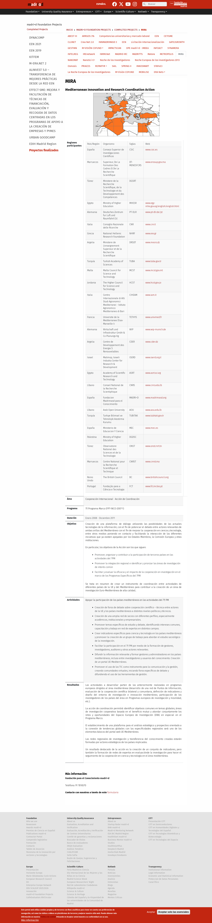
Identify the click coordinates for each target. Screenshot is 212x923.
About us (71, 821)
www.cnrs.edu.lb (153, 385)
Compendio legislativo (36, 840)
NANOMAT (73, 60)
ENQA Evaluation (74, 846)
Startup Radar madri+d (118, 824)
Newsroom (31, 824)
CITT (150, 818)
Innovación (31, 891)
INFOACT (158, 48)
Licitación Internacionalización (147, 42)
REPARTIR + (101, 66)
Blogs (110, 885)
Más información (30, 920)
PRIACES (85, 66)
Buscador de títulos (76, 840)
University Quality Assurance (80, 818)
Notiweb (111, 866)
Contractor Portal (34, 836)
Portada (111, 870)
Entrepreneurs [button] (83, 11)
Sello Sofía (72, 855)
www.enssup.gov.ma (155, 162)
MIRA (181, 54)
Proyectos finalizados (43, 150)
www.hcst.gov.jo (153, 282)
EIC (27, 882)
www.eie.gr (150, 233)
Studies (111, 843)
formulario (112, 792)
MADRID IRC (121, 54)
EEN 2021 (35, 44)
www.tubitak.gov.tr (154, 415)
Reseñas (112, 891)
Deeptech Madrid (116, 849)
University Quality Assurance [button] (57, 11)
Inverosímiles (114, 876)
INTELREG (73, 54)
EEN (157, 36)
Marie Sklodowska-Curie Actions (41, 876)
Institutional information (159, 870)
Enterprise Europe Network (38, 885)
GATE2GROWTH (177, 42)
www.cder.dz (151, 341)
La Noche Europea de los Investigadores (89, 72)
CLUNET (72, 42)
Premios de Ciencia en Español (40, 830)
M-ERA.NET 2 (37, 63)
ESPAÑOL (101, 4)
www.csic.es (151, 149)
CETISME (168, 36)
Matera (151, 54)
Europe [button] (107, 11)
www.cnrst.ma (152, 461)
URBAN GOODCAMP (42, 137)
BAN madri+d (114, 827)
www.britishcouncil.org (156, 477)
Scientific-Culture (75, 866)
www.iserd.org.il (153, 357)
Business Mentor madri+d (120, 840)
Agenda (111, 888)
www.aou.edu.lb (153, 410)
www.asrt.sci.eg (153, 373)
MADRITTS (137, 54)
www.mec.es (151, 428)
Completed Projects (37, 29)
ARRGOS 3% (88, 36)
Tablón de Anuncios (35, 849)
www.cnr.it (150, 224)
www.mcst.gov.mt (154, 270)
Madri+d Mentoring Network (120, 830)
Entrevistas (113, 882)
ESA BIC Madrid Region (118, 833)
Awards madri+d (33, 827)
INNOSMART (142, 66)
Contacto (30, 846)
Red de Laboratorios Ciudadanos (82, 885)
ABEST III (72, 36)
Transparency (154, 866)
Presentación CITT (156, 821)
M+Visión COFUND (124, 72)
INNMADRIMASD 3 (108, 42)
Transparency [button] (158, 11)
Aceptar (151, 912)
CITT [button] (97, 11)
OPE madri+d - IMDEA (137, 48)
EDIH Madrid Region (42, 144)
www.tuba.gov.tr (153, 261)
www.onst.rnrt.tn (153, 446)
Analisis (111, 879)
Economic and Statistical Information (165, 876)
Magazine (112, 894)
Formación (31, 843)
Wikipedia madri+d (75, 888)
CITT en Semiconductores (160, 824)
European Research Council (39, 879)
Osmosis (72, 66)
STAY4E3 (158, 66)
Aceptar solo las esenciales (173, 912)
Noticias (111, 873)
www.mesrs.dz (152, 242)
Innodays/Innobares (117, 855)
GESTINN (72, 48)
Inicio (69, 29)
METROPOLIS (166, 54)
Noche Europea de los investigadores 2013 (157, 60)
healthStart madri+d (117, 836)
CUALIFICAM (72, 852)
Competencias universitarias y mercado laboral (124, 36)
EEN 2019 (35, 50)
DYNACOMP (36, 38)
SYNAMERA (173, 48)
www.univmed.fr (153, 317)
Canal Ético (153, 882)
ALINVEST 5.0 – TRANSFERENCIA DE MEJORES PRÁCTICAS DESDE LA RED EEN (43, 76)
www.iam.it (150, 295)
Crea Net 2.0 (87, 42)
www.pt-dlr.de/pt (154, 212)
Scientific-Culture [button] (124, 11)
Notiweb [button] (142, 11)
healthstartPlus (115, 846)
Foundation (31, 818)
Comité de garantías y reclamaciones (84, 836)
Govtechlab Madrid (116, 852)
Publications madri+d (36, 833)
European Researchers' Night (80, 882)
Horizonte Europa (34, 873)
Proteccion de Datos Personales (163, 879)
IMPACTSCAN (114, 48)
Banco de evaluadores (77, 843)
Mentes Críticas (115, 897)
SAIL (114, 66)
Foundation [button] (32, 11)
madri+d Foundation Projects (44, 24)
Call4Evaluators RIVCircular (38, 897)
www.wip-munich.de (155, 329)
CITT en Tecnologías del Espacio (163, 840)
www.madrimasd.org (155, 397)
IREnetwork (89, 54)
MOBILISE (144, 72)
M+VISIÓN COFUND (91, 48)
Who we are (31, 821)
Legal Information (156, 873)
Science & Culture (75, 891)
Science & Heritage (76, 894)
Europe (29, 866)
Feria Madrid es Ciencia (78, 870)
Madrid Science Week (77, 879)
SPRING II (126, 66)
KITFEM (34, 57)
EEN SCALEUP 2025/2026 (37, 888)
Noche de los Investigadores (115, 60)
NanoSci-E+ (89, 60)
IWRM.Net (105, 54)
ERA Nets (158, 72)
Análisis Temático (75, 849)
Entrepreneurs (114, 818)
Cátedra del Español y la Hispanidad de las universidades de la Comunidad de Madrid (85, 900)
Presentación (32, 870)
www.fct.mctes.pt (154, 486)
